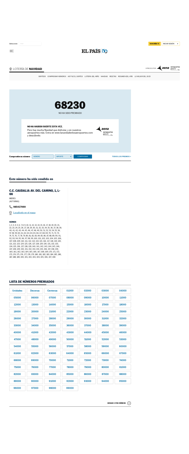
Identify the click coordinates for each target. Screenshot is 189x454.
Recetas (113, 76)
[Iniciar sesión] (171, 44)
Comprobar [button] (82, 156)
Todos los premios (120, 156)
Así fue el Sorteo (75, 76)
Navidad (104, 76)
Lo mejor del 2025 (143, 76)
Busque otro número (116, 403)
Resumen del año (125, 76)
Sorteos (42, 76)
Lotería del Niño (92, 76)
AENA (168, 68)
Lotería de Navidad (27, 69)
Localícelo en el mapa (24, 212)
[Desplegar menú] (11, 51)
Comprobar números (57, 76)
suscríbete (154, 44)
